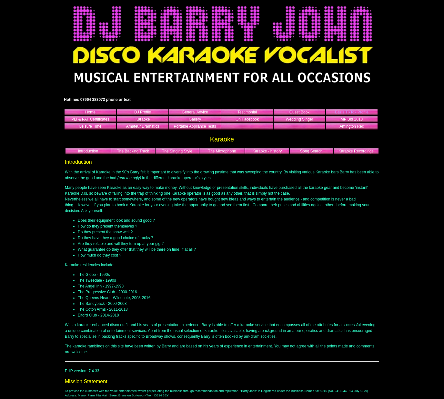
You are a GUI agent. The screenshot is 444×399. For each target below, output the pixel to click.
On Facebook (247, 119)
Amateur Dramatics (142, 126)
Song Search (311, 151)
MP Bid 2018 (352, 119)
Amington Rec (351, 126)
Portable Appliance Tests (195, 126)
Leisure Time (90, 126)
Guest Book (299, 112)
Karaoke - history (267, 151)
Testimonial (247, 112)
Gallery (195, 119)
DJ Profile (142, 112)
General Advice (195, 112)
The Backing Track (133, 151)
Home (90, 112)
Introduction (88, 151)
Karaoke (143, 119)
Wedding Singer (299, 119)
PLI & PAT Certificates (90, 119)
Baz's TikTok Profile (351, 112)
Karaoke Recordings (356, 151)
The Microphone (222, 151)
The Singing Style (177, 151)
